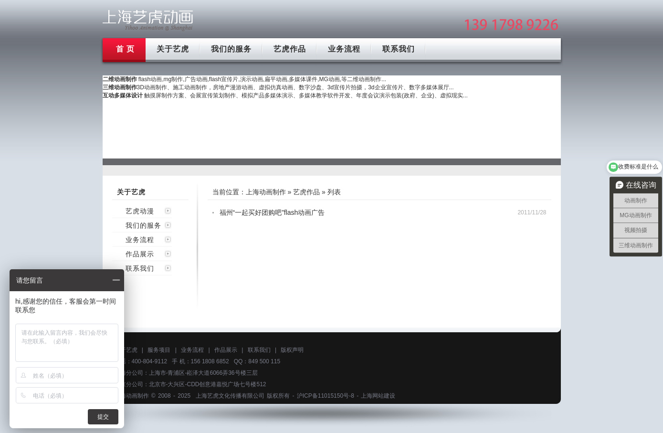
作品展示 (140, 254)
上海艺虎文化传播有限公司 (230, 395)
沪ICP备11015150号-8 (325, 395)
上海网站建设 (378, 395)
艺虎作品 (290, 49)
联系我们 (398, 49)
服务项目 (158, 350)
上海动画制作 (266, 192)
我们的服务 (231, 49)
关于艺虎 (173, 49)
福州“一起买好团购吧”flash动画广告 (272, 212)
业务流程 (344, 49)
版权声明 (292, 350)
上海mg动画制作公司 (148, 20)
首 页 (125, 49)
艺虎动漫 (140, 211)
